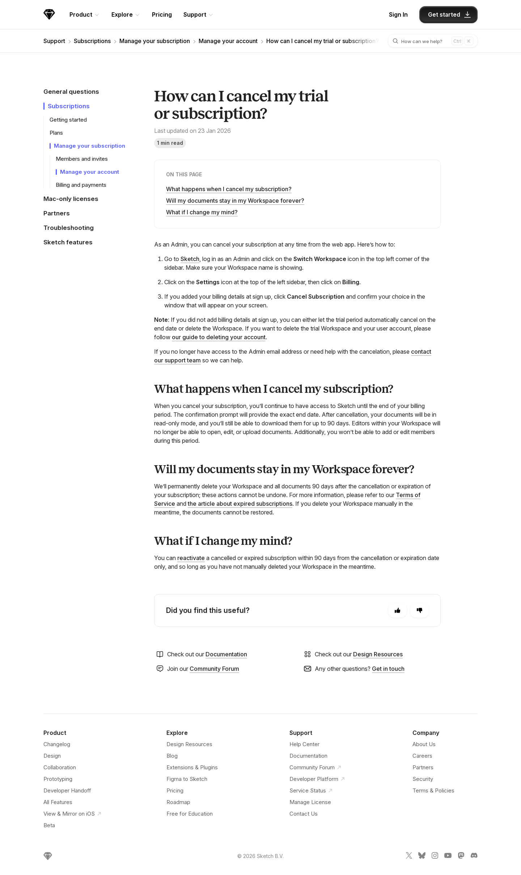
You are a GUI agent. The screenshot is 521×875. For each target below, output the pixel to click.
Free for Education (189, 813)
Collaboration (59, 767)
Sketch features (68, 242)
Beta (49, 825)
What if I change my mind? (202, 212)
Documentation (226, 654)
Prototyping (57, 778)
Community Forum (214, 668)
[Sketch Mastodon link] (461, 857)
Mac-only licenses (70, 198)
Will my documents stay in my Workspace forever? (235, 200)
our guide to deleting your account (219, 337)
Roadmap (178, 802)
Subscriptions (92, 41)
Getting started (68, 119)
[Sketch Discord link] (474, 857)
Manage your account (228, 41)
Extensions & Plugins (192, 767)
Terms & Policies (433, 790)
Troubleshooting (68, 227)
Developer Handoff (67, 790)
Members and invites (82, 158)
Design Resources (378, 654)
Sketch (190, 258)
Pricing (162, 14)
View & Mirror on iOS (73, 813)
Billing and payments (81, 184)
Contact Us (303, 813)
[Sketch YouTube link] (448, 857)
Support (54, 41)
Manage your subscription (154, 41)
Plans (56, 132)
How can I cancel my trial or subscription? (322, 41)
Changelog (56, 744)
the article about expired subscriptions (240, 503)
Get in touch (388, 668)
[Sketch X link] (408, 857)
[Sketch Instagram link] (435, 857)
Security (422, 778)
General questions (71, 91)
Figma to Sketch (186, 778)
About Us (424, 744)
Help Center (304, 744)
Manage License (310, 802)
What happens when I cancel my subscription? (229, 189)
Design (52, 755)
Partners (56, 213)
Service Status (312, 790)
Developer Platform (318, 779)
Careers (422, 755)
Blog (172, 755)
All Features (57, 802)
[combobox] (428, 40)
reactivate (191, 557)
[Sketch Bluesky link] (421, 857)
